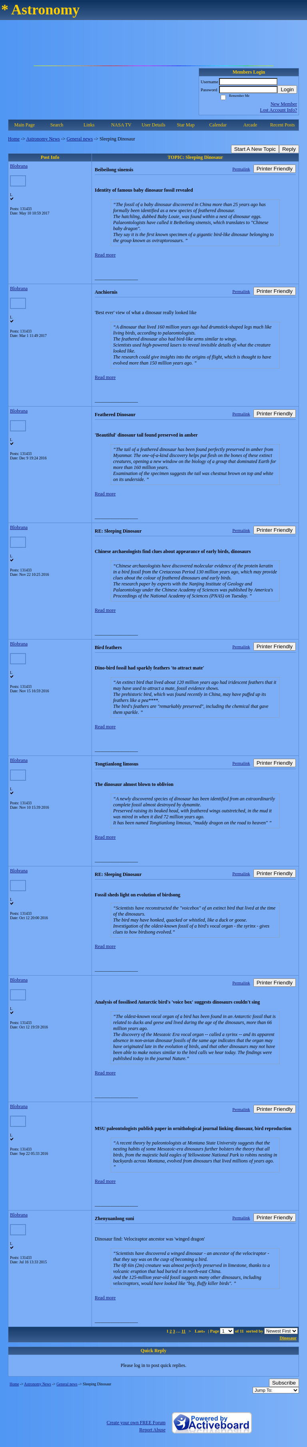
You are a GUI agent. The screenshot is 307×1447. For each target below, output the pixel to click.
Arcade (250, 125)
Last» (200, 1331)
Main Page (24, 125)
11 (183, 1331)
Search (57, 125)
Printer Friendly (275, 169)
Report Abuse (152, 1430)
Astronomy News (43, 139)
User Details (153, 125)
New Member (284, 104)
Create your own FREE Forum (136, 1422)
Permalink (241, 168)
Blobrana (19, 166)
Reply (289, 149)
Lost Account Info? (278, 110)
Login (287, 89)
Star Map (185, 125)
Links (89, 125)
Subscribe (284, 1383)
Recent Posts (282, 125)
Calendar (218, 125)
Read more (105, 255)
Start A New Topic (255, 149)
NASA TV (121, 125)
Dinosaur (288, 1337)
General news (80, 139)
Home (14, 139)
